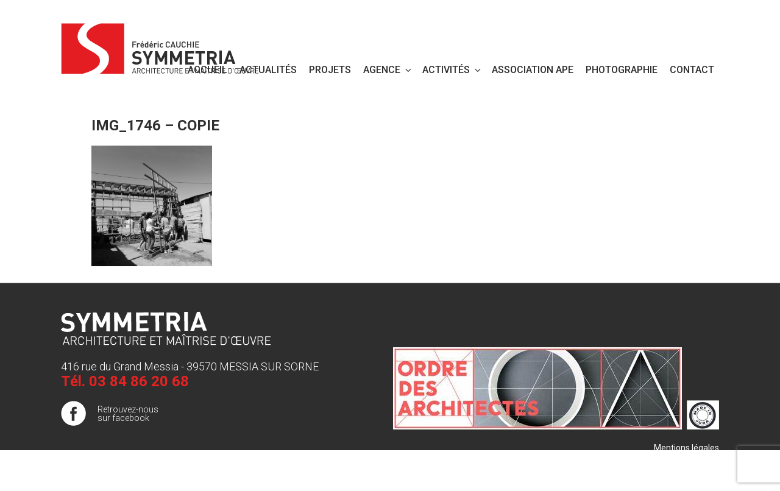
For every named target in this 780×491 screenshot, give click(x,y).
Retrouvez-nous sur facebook (128, 413)
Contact (692, 70)
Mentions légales (686, 448)
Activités (452, 70)
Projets (330, 70)
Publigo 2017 (694, 472)
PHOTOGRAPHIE (622, 70)
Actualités (268, 70)
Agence (388, 70)
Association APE (532, 70)
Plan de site (697, 460)
